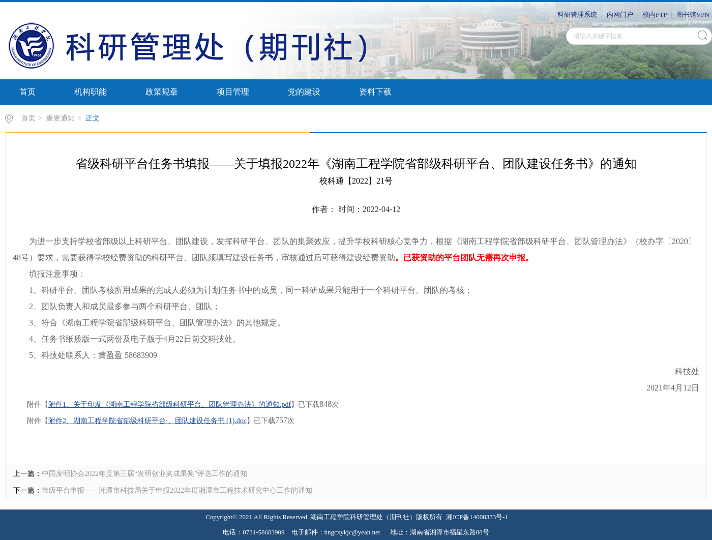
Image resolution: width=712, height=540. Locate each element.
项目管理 (233, 91)
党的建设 (304, 91)
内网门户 (620, 14)
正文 (92, 118)
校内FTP (654, 14)
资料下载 (375, 91)
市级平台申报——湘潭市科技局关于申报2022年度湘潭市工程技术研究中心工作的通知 (177, 490)
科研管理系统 (577, 14)
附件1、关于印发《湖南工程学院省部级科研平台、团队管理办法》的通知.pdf (169, 404)
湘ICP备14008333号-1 (477, 517)
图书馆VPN (692, 14)
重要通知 (60, 118)
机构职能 (90, 91)
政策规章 (161, 91)
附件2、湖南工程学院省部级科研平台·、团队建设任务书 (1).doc (147, 421)
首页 (27, 91)
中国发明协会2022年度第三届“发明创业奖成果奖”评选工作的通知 (144, 473)
